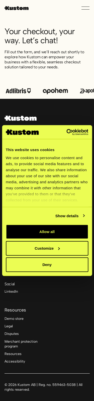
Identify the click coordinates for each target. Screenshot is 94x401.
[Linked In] (11, 292)
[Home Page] (17, 8)
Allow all (47, 232)
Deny (47, 264)
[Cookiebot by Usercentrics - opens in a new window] (67, 132)
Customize (47, 248)
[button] (85, 8)
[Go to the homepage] (21, 118)
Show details (67, 215)
